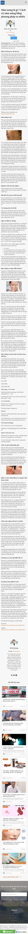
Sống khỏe (13, 38)
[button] (26, 2)
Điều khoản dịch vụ (14, 915)
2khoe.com (15, 930)
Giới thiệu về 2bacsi (14, 913)
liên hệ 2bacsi (14, 920)
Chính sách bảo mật (14, 917)
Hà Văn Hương (14, 648)
